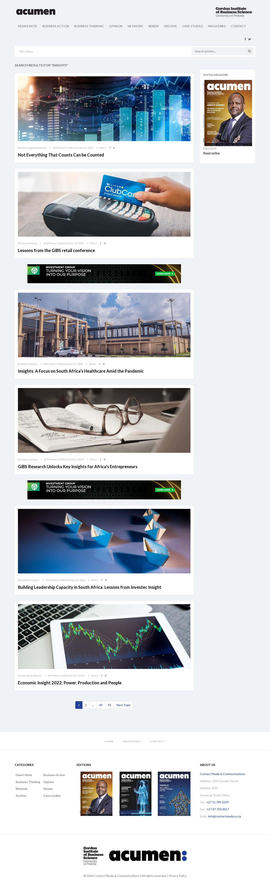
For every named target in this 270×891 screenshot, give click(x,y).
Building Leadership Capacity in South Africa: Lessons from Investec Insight (89, 587)
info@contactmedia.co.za (224, 816)
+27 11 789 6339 (217, 802)
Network (135, 26)
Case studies (192, 26)
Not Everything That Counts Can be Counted (61, 154)
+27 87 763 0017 (218, 809)
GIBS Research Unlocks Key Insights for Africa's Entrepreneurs (77, 466)
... (93, 705)
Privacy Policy (178, 876)
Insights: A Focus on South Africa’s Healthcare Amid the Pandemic (81, 370)
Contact (238, 26)
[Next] (123, 705)
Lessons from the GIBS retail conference (56, 250)
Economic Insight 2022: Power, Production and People (70, 682)
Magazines (217, 26)
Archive (170, 26)
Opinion (115, 26)
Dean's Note (27, 26)
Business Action (55, 26)
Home (109, 741)
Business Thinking (89, 26)
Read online (211, 153)
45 (109, 705)
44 (101, 705)
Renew (153, 26)
